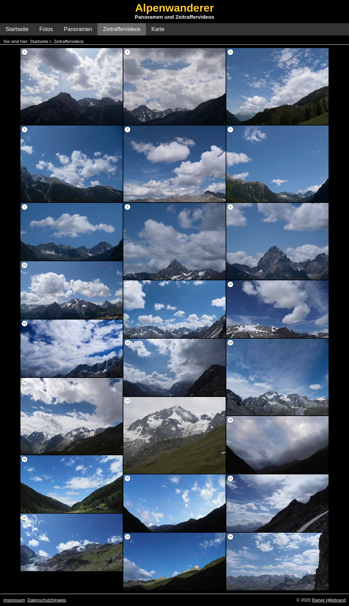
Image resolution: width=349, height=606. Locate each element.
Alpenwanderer (174, 8)
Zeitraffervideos (121, 29)
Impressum (14, 600)
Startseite (17, 29)
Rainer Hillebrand (329, 600)
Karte (157, 29)
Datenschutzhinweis (46, 600)
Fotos (46, 29)
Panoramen (78, 29)
